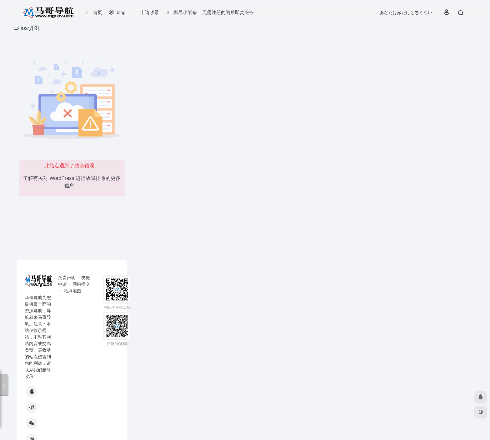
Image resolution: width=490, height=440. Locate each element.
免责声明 (67, 277)
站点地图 (72, 290)
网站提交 (81, 284)
